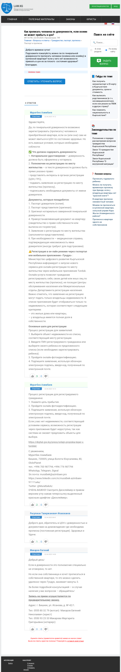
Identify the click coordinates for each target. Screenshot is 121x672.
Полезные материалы (41, 19)
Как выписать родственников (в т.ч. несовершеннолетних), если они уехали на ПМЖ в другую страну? (104, 101)
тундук (38, 72)
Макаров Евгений (39, 550)
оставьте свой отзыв (75, 641)
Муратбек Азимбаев (41, 112)
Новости (12, 26)
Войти (10, 663)
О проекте (30, 663)
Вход (116, 6)
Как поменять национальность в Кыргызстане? (101, 113)
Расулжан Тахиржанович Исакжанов (50, 513)
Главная (12, 19)
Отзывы (30, 665)
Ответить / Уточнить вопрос (44, 81)
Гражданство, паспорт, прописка (65, 40)
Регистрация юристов (100, 6)
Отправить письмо (29, 669)
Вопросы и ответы (41, 40)
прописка (31, 72)
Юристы (91, 19)
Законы (70, 19)
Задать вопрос (105, 62)
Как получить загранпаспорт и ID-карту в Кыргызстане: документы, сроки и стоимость (104, 86)
